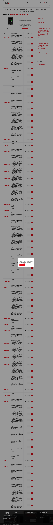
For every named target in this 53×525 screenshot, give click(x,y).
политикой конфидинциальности (23, 263)
